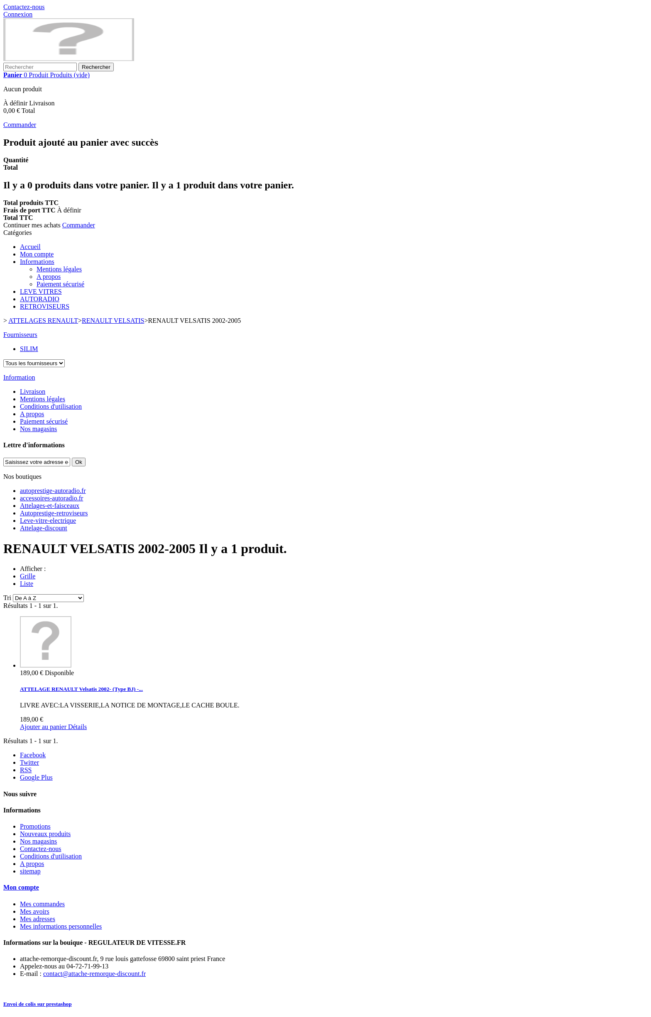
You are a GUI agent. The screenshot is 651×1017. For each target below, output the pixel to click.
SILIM (29, 348)
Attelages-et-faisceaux (49, 505)
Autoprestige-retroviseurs (54, 513)
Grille (27, 576)
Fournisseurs (20, 334)
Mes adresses (37, 918)
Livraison (32, 391)
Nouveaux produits (45, 833)
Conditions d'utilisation (51, 406)
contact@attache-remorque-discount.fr (94, 973)
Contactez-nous (24, 6)
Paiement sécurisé (60, 284)
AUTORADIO (39, 298)
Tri (7, 597)
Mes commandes (42, 903)
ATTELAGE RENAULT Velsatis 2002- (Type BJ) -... (81, 689)
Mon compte (37, 254)
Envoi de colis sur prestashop (37, 1004)
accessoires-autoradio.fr (51, 498)
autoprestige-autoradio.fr (53, 490)
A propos (49, 276)
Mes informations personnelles (61, 926)
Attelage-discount (43, 528)
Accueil (30, 246)
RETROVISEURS (44, 306)
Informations (37, 261)
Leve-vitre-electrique (48, 520)
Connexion (17, 14)
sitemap (30, 871)
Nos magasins (38, 428)
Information (19, 377)
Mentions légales (59, 269)
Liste (26, 583)
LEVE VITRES (41, 291)
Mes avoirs (34, 911)
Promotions (35, 826)
